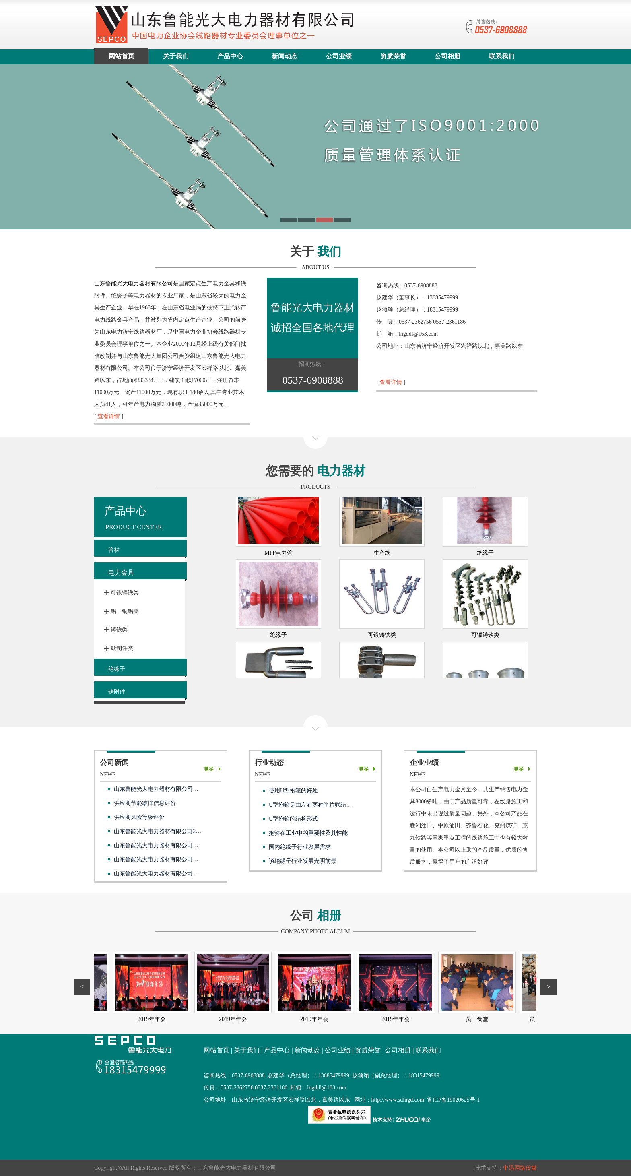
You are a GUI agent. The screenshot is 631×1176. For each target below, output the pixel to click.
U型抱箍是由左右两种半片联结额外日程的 (321, 805)
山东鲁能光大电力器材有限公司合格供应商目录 (173, 874)
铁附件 (116, 692)
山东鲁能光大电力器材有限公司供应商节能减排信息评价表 (187, 859)
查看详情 (108, 416)
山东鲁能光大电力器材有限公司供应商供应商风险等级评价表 (190, 845)
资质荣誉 (393, 56)
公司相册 (447, 56)
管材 (114, 550)
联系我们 (502, 56)
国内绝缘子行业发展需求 (300, 847)
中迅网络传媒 (520, 1168)
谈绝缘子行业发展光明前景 (302, 861)
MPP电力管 (278, 593)
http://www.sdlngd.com (397, 1100)
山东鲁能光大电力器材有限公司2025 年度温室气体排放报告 (188, 831)
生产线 (381, 593)
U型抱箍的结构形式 (293, 819)
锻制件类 (122, 648)
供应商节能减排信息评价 (145, 803)
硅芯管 (278, 511)
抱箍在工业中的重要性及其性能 (308, 833)
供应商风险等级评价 (139, 817)
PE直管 (382, 511)
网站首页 (121, 56)
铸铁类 (119, 630)
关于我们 (176, 56)
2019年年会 (96, 1019)
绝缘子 (116, 669)
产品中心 (230, 56)
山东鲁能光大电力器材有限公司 (133, 284)
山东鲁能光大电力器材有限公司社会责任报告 (170, 789)
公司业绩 (339, 56)
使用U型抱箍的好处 (293, 791)
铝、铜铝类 (125, 611)
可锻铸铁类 (125, 593)
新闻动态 (284, 56)
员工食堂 (503, 1019)
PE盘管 (485, 511)
